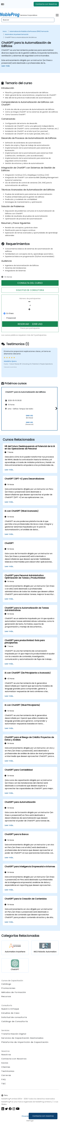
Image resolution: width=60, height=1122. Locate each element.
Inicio (5, 31)
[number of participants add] (30, 309)
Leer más (5, 66)
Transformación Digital (13, 1034)
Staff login (30, 1121)
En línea (9, 313)
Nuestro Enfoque (10, 1009)
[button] (55, 408)
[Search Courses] (27, 20)
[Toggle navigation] (57, 15)
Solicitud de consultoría (14, 1017)
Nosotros (6, 1054)
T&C (3, 1083)
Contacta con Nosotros (46, 4)
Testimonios (7, 1071)
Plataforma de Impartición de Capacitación (24, 1042)
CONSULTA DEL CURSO (30, 283)
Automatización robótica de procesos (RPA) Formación (29, 31)
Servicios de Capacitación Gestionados (22, 1038)
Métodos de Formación (13, 992)
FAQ (3, 1079)
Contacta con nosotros (43, 1116)
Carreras (6, 1075)
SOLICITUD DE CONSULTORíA (30, 290)
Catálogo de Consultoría (14, 1021)
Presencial (11, 318)
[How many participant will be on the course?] (30, 305)
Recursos (6, 996)
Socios (4, 1063)
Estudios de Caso (10, 1013)
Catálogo (6, 984)
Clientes (5, 1067)
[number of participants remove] (30, 302)
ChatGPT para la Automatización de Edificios (21, 37)
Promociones (8, 988)
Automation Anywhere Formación (16, 34)
